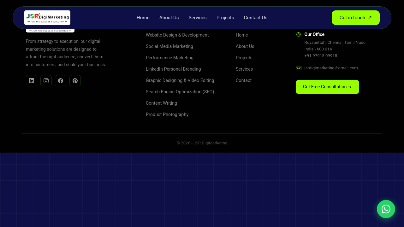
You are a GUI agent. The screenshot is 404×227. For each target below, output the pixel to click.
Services (198, 17)
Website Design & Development (177, 35)
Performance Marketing (169, 58)
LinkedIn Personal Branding (173, 69)
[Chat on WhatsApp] (386, 209)
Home (143, 17)
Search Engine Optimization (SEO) (180, 92)
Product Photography (167, 114)
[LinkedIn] (31, 80)
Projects (225, 17)
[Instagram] (46, 80)
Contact (244, 80)
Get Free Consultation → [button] (327, 87)
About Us (169, 17)
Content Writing (161, 103)
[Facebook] (60, 80)
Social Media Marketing (169, 46)
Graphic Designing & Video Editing (180, 80)
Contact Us (256, 17)
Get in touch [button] (356, 17)
